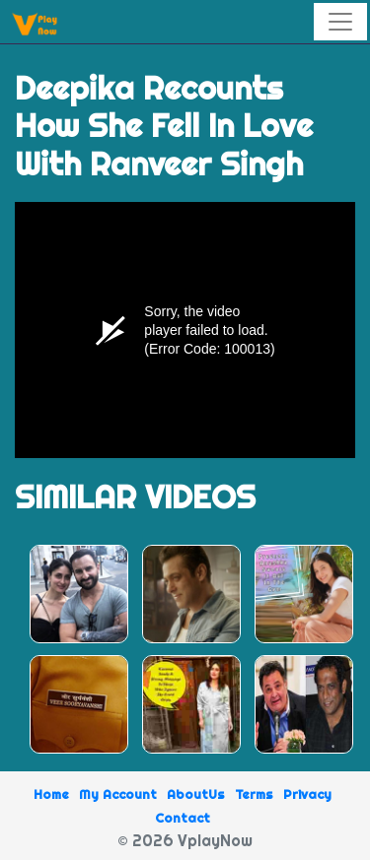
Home (51, 794)
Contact (182, 818)
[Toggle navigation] (340, 21)
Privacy (307, 794)
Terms (254, 794)
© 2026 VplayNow (185, 840)
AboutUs (196, 794)
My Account (118, 794)
